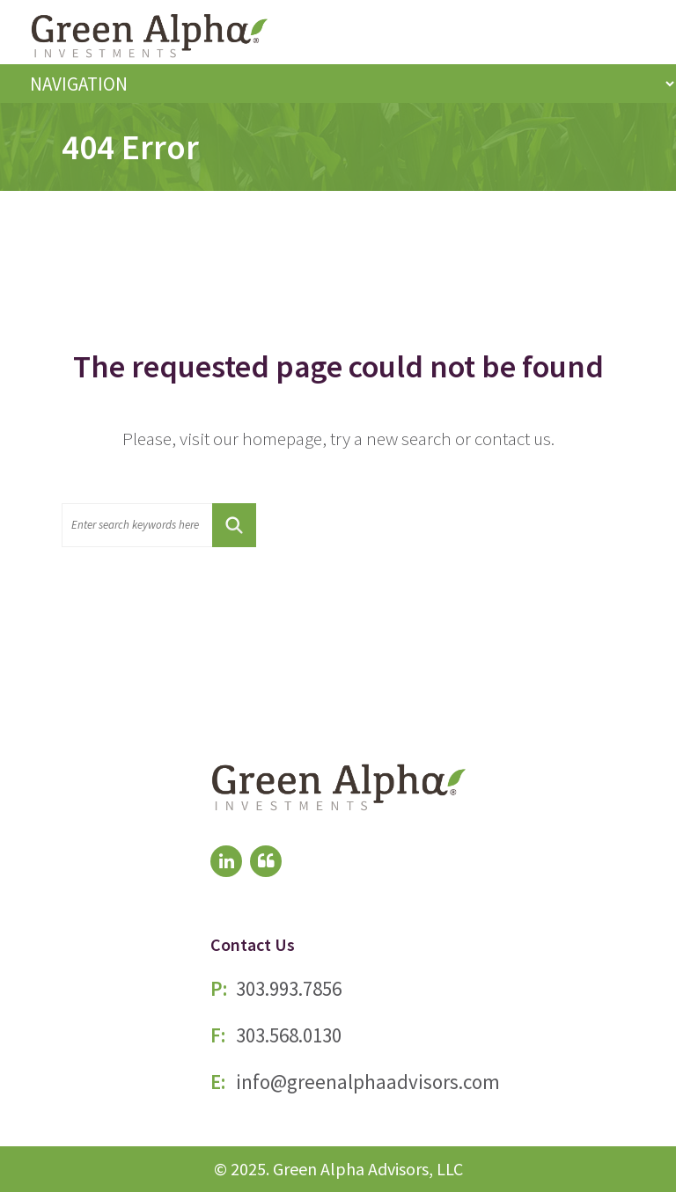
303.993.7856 (289, 988)
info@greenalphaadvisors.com (368, 1081)
